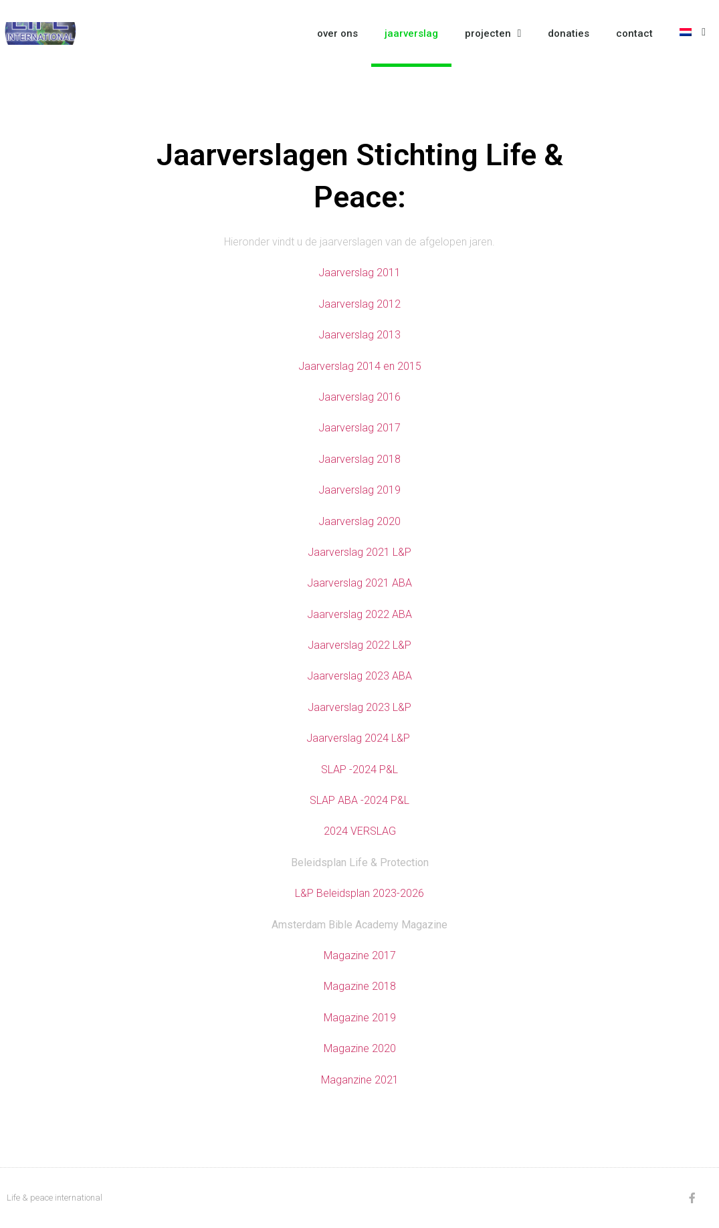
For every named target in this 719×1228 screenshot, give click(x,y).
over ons (337, 33)
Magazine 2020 (360, 1048)
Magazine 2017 (360, 955)
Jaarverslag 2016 (359, 397)
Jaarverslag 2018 (359, 459)
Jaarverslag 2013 (359, 334)
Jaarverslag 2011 (359, 272)
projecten (493, 33)
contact (634, 33)
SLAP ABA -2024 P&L (359, 800)
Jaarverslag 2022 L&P (359, 645)
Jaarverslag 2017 (359, 427)
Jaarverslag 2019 (359, 490)
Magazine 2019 (360, 1017)
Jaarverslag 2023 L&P (359, 707)
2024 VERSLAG (360, 831)
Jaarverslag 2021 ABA (359, 583)
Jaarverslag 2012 (359, 304)
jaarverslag (411, 33)
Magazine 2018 (360, 986)
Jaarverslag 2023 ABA (359, 676)
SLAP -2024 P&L (359, 769)
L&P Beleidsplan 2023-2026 (359, 893)
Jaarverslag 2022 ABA (359, 614)
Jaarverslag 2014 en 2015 (359, 366)
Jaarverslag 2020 (359, 521)
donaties (568, 33)
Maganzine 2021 (360, 1079)
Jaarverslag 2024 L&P (359, 738)
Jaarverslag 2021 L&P (359, 552)
